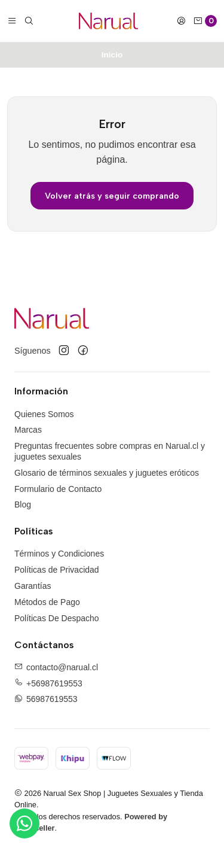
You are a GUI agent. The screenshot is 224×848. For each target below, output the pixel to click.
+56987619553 (54, 683)
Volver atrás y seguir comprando (112, 195)
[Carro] (205, 21)
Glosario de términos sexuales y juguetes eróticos (106, 473)
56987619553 (52, 699)
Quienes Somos (44, 414)
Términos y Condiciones (59, 553)
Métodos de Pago (47, 602)
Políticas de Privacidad (56, 570)
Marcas (28, 429)
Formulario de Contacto (58, 489)
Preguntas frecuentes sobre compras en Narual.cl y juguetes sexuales (109, 451)
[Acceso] (181, 21)
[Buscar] (28, 21)
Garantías (32, 586)
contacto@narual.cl (62, 667)
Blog (22, 504)
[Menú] (12, 21)
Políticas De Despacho (56, 618)
